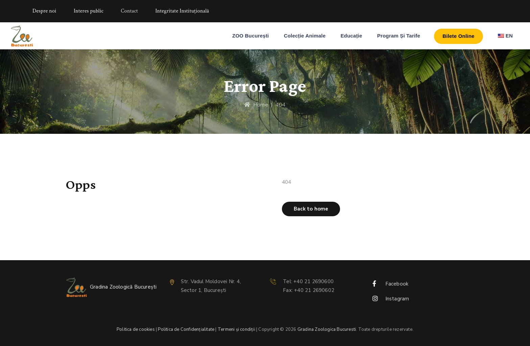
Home (256, 104)
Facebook (397, 283)
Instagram (397, 298)
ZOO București (250, 36)
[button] (311, 209)
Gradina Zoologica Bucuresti (326, 329)
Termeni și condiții (236, 329)
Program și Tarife (398, 36)
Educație (351, 36)
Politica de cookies (136, 329)
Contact (129, 11)
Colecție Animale (305, 36)
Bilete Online (458, 36)
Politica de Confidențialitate (186, 329)
